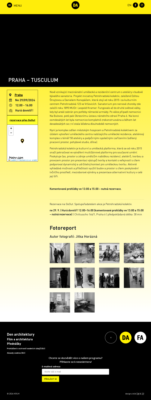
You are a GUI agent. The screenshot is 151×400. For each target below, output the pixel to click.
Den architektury (20, 334)
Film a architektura (20, 339)
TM (138, 393)
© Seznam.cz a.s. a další (27, 160)
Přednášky (14, 344)
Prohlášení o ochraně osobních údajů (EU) (26, 348)
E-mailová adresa (51, 366)
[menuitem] (128, 4)
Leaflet (12, 160)
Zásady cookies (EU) (16, 353)
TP (143, 393)
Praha (19, 95)
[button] (22, 141)
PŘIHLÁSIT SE (50, 379)
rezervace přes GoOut (22, 120)
